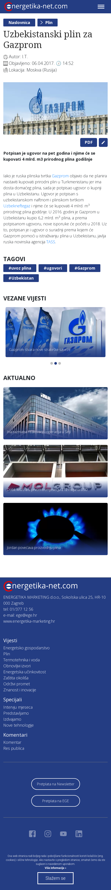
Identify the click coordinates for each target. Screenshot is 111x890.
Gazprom (60, 175)
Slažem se (55, 878)
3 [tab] (59, 363)
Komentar (12, 742)
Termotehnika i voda (21, 659)
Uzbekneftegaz (16, 205)
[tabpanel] (55, 108)
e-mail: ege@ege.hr (20, 615)
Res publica (13, 748)
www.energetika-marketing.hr (29, 621)
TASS (50, 241)
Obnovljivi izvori (17, 665)
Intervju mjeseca (18, 707)
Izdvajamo (12, 719)
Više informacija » (55, 868)
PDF (89, 142)
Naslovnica (19, 22)
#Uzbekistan (21, 278)
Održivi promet (16, 683)
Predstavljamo (16, 713)
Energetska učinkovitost (24, 671)
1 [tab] (51, 363)
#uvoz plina (19, 268)
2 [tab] (55, 363)
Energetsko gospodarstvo (26, 647)
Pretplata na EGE (55, 800)
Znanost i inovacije (19, 689)
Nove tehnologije (18, 725)
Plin (49, 22)
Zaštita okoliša (15, 677)
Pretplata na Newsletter (55, 784)
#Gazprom (84, 268)
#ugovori (53, 268)
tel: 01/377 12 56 (18, 609)
